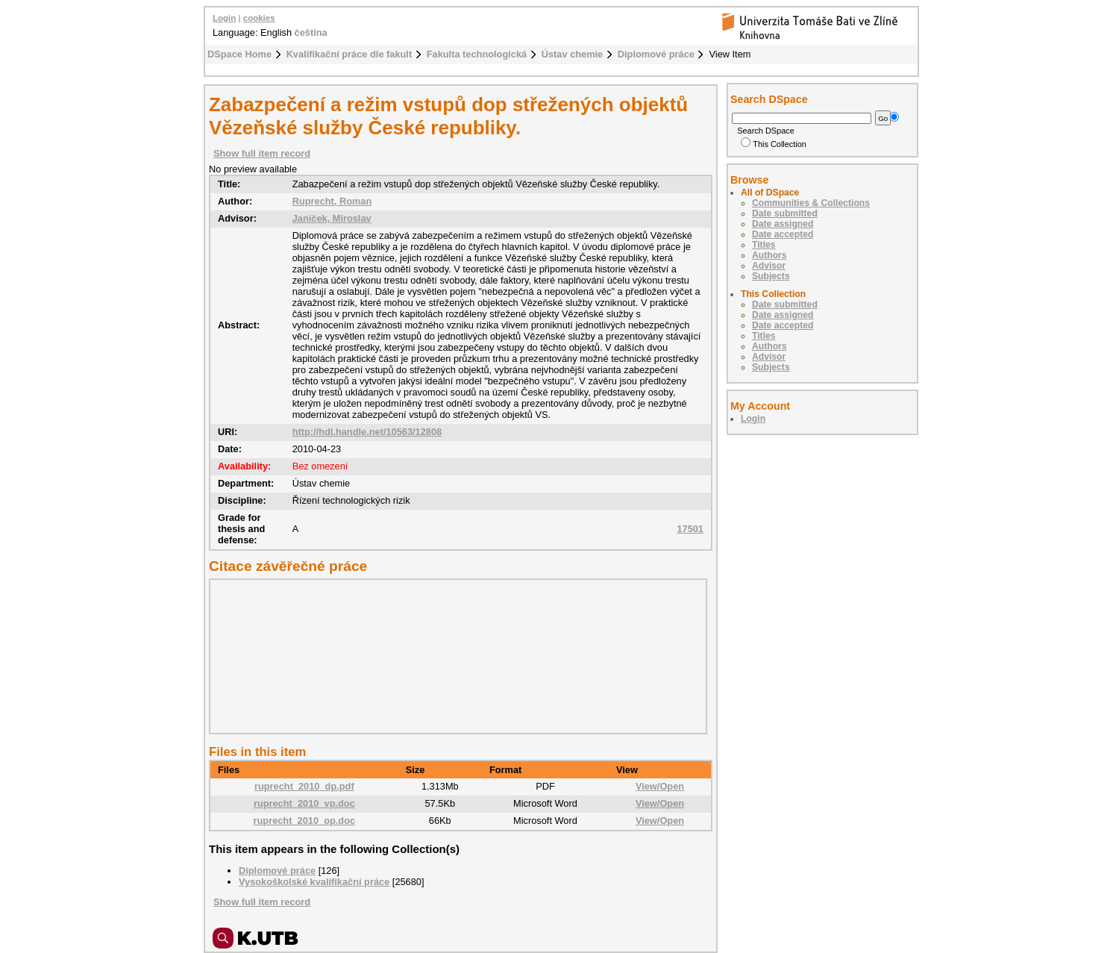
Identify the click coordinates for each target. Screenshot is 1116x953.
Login (224, 17)
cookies (259, 17)
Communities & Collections (811, 203)
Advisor (769, 265)
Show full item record (261, 153)
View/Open (660, 786)
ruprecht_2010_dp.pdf (304, 786)
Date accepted (782, 234)
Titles (764, 245)
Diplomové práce (656, 54)
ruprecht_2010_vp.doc (304, 803)
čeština (311, 32)
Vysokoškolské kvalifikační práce (314, 881)
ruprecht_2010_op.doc (305, 820)
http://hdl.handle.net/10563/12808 (367, 431)
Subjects (771, 276)
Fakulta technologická (477, 54)
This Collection (773, 144)
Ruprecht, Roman (332, 201)
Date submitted (785, 213)
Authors (769, 255)
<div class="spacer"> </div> (454, 656)
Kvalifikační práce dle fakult (349, 54)
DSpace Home (239, 54)
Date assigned (782, 224)
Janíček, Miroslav (332, 218)
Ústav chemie (573, 54)
